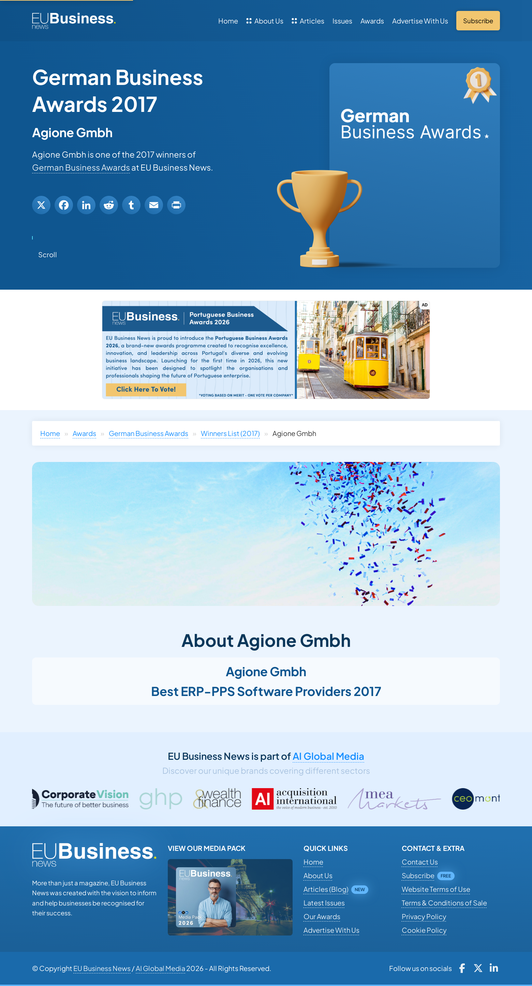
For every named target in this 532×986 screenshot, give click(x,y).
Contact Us (420, 861)
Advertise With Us (420, 20)
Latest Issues (324, 902)
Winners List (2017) (230, 433)
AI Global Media (328, 756)
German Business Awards (81, 167)
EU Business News (102, 968)
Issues (342, 20)
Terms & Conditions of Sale (444, 902)
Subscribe (418, 875)
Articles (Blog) (326, 889)
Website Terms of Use (436, 889)
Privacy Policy (424, 916)
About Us (264, 20)
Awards (372, 20)
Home (228, 20)
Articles (308, 20)
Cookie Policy (424, 930)
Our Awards (322, 916)
